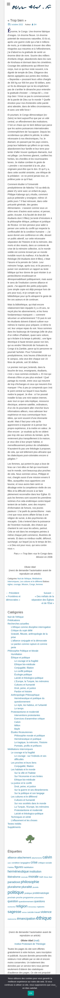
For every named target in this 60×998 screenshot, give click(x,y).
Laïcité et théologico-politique (28, 678)
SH (35, 24)
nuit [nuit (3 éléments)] (41, 877)
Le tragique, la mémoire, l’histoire (30, 742)
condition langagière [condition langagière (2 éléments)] (21, 863)
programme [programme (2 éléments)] (28, 897)
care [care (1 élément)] (9, 863)
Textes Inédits (14, 823)
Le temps (19, 708)
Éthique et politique (20, 657)
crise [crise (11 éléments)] (34, 862)
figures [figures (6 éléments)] (19, 867)
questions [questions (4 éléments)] (39, 901)
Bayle (17, 729)
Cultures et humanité (24, 684)
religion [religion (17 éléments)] (22, 906)
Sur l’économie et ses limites (28, 776)
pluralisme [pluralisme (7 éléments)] (14, 887)
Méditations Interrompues (20, 749)
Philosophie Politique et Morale (23, 651)
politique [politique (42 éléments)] (16, 892)
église (10, 584)
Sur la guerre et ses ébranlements (31, 790)
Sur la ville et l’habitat (25, 773)
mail (36, 940)
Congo (32, 584)
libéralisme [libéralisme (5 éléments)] (14, 876)
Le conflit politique (23, 671)
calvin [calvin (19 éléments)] (47, 857)
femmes (39, 584)
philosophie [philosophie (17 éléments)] (30, 882)
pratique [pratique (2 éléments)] (28, 893)
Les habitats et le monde (23, 769)
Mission (25, 584)
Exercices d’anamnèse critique (29, 718)
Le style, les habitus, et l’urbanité (30, 705)
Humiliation (16, 654)
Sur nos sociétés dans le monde (30, 803)
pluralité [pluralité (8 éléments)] (26, 887)
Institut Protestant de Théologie (30, 944)
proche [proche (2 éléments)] (19, 897)
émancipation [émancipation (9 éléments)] (26, 918)
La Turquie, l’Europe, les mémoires (31, 807)
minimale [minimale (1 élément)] (24, 877)
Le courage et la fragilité (26, 661)
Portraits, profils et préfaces (28, 745)
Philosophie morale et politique (29, 735)
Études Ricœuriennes (22, 732)
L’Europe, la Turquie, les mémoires (31, 681)
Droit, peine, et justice (25, 688)
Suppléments (14, 827)
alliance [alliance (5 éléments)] (12, 857)
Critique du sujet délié (22, 630)
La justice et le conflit (21, 783)
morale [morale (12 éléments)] (33, 876)
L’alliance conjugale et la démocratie (29, 640)
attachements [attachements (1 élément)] (37, 858)
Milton (17, 725)
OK (30, 993)
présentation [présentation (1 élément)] (39, 898)
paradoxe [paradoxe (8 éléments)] (14, 882)
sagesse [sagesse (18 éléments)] (14, 912)
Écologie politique (23, 674)
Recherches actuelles (18, 623)
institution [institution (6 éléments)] (35, 871)
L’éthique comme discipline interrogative (31, 627)
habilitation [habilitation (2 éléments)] (29, 867)
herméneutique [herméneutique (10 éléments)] (18, 871)
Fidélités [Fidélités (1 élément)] (11, 867)
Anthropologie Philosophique (25, 695)
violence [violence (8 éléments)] (46, 912)
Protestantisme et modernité (25, 712)
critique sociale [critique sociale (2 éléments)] (45, 863)
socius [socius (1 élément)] (24, 912)
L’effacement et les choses (24, 820)
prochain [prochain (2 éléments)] (12, 897)
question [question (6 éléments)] (13, 901)
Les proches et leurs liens (23, 762)
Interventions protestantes (27, 715)
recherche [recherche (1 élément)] (11, 907)
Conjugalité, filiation (24, 667)
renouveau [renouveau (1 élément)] (32, 907)
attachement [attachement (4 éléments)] (24, 857)
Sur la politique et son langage (29, 793)
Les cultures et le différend (31, 581)
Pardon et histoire (23, 691)
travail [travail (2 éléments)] (37, 912)
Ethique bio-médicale (24, 664)
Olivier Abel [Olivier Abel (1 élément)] (48, 877)
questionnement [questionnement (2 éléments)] (26, 901)
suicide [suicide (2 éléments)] (30, 912)
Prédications (14, 620)
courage (17, 584)
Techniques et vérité (21, 817)
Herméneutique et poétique (27, 739)
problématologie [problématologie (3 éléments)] (41, 893)
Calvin (17, 722)
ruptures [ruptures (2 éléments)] (40, 906)
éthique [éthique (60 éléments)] (44, 918)
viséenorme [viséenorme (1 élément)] (12, 919)
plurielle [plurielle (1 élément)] (36, 887)
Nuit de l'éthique (24, 578)
